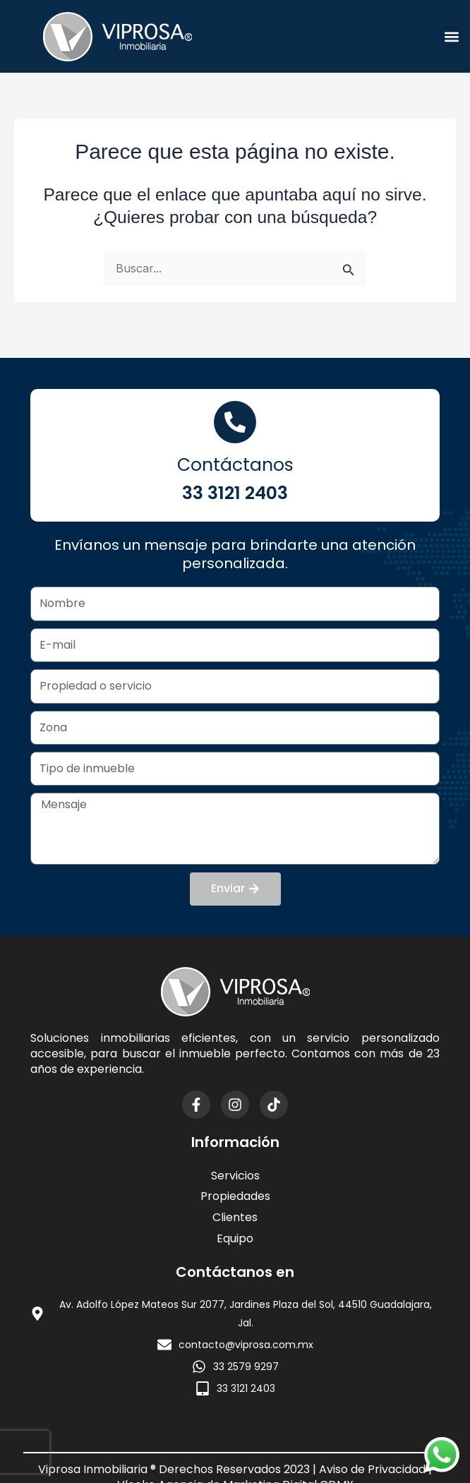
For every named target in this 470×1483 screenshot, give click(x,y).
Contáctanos (235, 464)
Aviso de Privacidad (372, 1469)
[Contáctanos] (235, 422)
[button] (451, 36)
